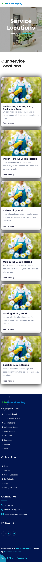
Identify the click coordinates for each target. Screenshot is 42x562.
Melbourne (6, 436)
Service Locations (9, 475)
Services (5, 470)
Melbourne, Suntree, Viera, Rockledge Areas (18, 107)
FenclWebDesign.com (12, 552)
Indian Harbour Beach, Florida (20, 158)
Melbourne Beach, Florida (17, 262)
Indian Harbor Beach (10, 419)
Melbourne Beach (9, 427)
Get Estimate (7, 479)
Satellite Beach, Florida (16, 365)
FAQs (4, 483)
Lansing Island (8, 423)
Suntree (5, 444)
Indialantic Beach (9, 414)
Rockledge (6, 440)
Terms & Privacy (7, 558)
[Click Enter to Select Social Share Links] (3, 558)
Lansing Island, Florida (15, 313)
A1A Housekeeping (23, 548)
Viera (4, 449)
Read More (8, 123)
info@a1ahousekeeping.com (14, 514)
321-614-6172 (8, 505)
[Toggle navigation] (39, 3)
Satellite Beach (8, 431)
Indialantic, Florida (13, 210)
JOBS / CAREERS (9, 488)
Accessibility (22, 558)
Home (12, 34)
